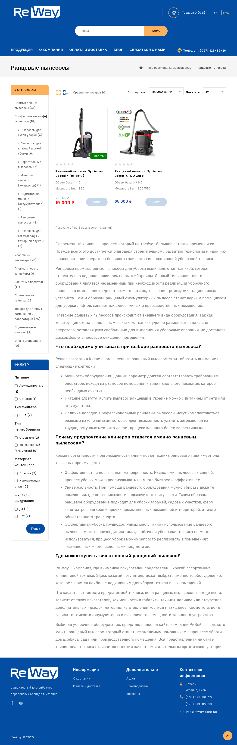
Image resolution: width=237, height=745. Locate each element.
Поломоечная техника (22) (24, 297)
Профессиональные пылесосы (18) (29, 118)
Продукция (22, 49)
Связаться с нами (147, 49)
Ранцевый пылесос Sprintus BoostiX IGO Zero (138, 173)
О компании (51, 49)
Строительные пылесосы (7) (29, 164)
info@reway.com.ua (202, 712)
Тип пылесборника (27, 426)
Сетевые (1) (27, 399)
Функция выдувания (24, 497)
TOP (227, 735)
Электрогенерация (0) (28, 343)
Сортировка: (137, 92)
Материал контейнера (25, 462)
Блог (118, 49)
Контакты (133, 694)
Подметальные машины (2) (25, 329)
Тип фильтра (26, 407)
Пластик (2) (27, 473)
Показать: (193, 92)
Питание (22, 377)
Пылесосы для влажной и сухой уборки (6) (30, 148)
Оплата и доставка (88, 49)
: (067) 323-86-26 (204, 50)
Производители (137, 686)
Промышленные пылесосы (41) (26, 105)
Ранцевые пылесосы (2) (28, 219)
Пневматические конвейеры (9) (26, 271)
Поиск (35, 528)
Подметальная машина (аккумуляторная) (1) (31, 201)
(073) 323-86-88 (199, 704)
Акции (130, 678)
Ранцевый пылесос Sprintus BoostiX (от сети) (79, 173)
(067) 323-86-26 (199, 697)
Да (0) (24, 509)
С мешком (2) (29, 438)
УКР (216, 13)
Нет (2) (24, 516)
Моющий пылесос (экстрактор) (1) (29, 180)
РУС (226, 13)
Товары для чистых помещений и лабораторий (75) (28, 314)
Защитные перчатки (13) (29, 284)
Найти (156, 31)
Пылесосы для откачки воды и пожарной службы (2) (31, 238)
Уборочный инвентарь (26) (26, 257)
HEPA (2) (25, 415)
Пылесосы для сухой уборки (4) (30, 132)
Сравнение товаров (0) (90, 92)
